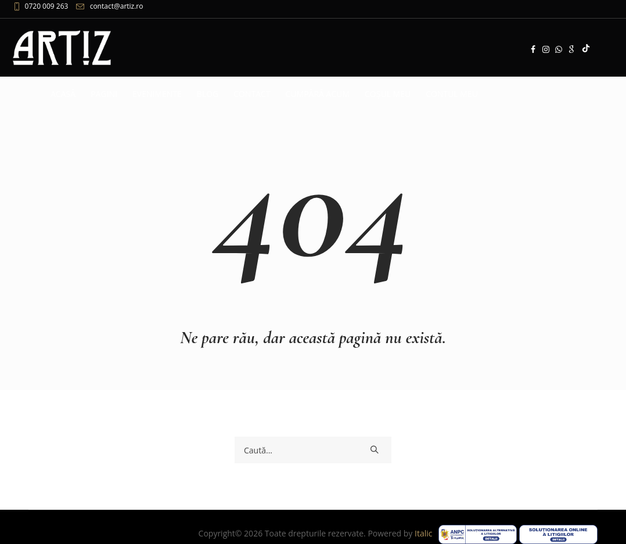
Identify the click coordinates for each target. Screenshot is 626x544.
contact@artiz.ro (116, 6)
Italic (426, 533)
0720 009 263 (47, 6)
